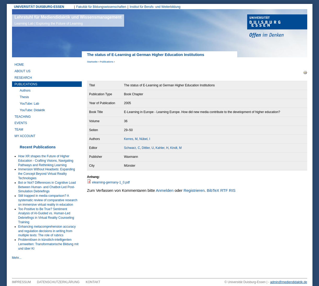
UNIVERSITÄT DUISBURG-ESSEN (39, 7)
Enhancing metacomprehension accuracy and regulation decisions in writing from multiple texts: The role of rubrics (47, 231)
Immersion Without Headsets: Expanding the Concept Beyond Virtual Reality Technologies (46, 173)
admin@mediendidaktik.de (288, 282)
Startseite (92, 61)
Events (21, 123)
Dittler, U (148, 148)
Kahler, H (161, 148)
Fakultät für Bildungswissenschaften (101, 7)
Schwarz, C (132, 148)
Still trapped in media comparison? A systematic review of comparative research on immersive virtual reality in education (48, 200)
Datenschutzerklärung (58, 282)
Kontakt (93, 282)
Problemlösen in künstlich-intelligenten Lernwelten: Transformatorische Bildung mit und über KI (48, 244)
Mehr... (17, 258)
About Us (23, 71)
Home (19, 64)
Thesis (24, 97)
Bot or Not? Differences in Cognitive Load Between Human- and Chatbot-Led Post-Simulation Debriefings (47, 187)
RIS (232, 190)
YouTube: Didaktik (32, 110)
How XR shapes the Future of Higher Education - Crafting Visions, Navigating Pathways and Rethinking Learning (45, 160)
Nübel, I (144, 139)
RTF (224, 190)
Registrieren (194, 190)
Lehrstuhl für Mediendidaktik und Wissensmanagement (68, 20)
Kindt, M (176, 148)
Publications (106, 61)
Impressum (21, 282)
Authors (25, 90)
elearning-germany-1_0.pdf (111, 182)
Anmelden (164, 190)
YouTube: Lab (29, 103)
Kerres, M (131, 139)
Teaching (23, 117)
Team (19, 129)
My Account (25, 136)
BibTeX (213, 190)
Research (23, 78)
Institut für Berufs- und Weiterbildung (155, 7)
